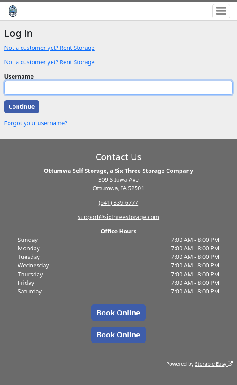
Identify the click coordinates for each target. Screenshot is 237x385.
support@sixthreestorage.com (118, 217)
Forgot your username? (35, 123)
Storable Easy (214, 363)
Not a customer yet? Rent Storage (49, 48)
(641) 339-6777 (118, 202)
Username (19, 76)
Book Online (118, 313)
